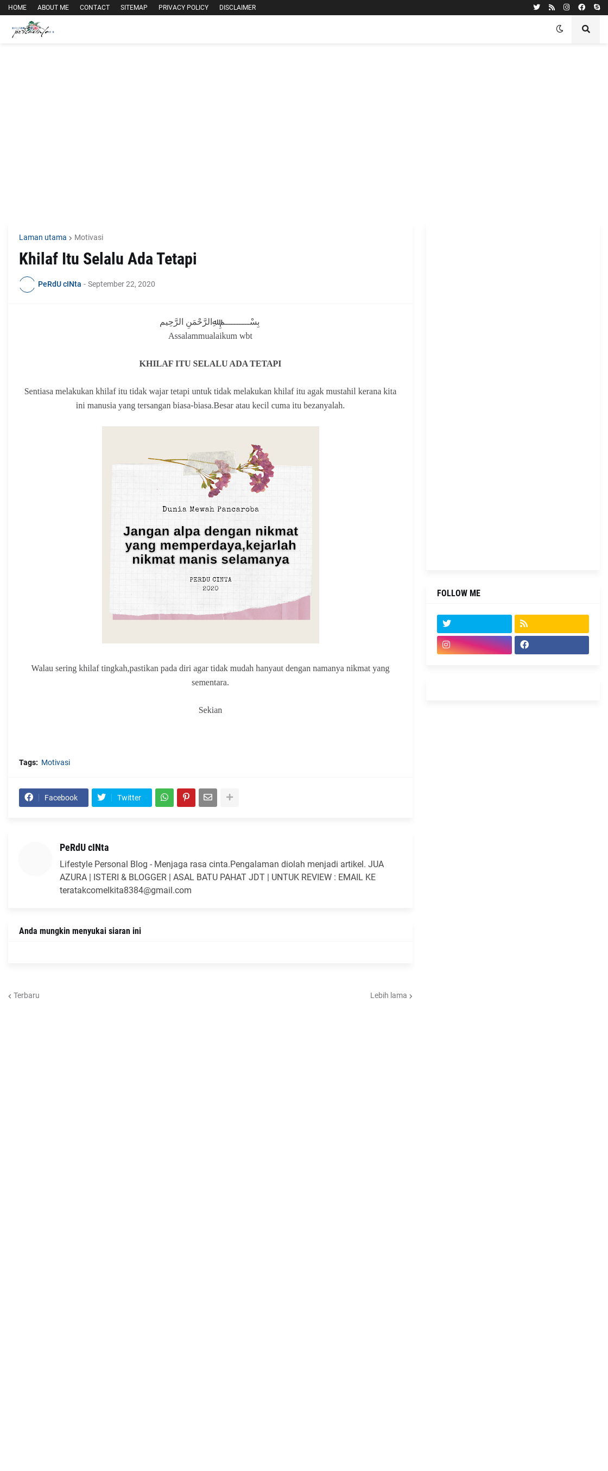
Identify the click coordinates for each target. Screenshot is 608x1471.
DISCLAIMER (237, 7)
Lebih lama (388, 995)
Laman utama (43, 237)
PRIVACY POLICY (183, 7)
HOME (17, 7)
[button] (560, 29)
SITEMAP (134, 7)
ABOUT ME (53, 7)
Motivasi (88, 237)
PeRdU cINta (84, 847)
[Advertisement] (304, 133)
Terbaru (27, 995)
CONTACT (95, 7)
